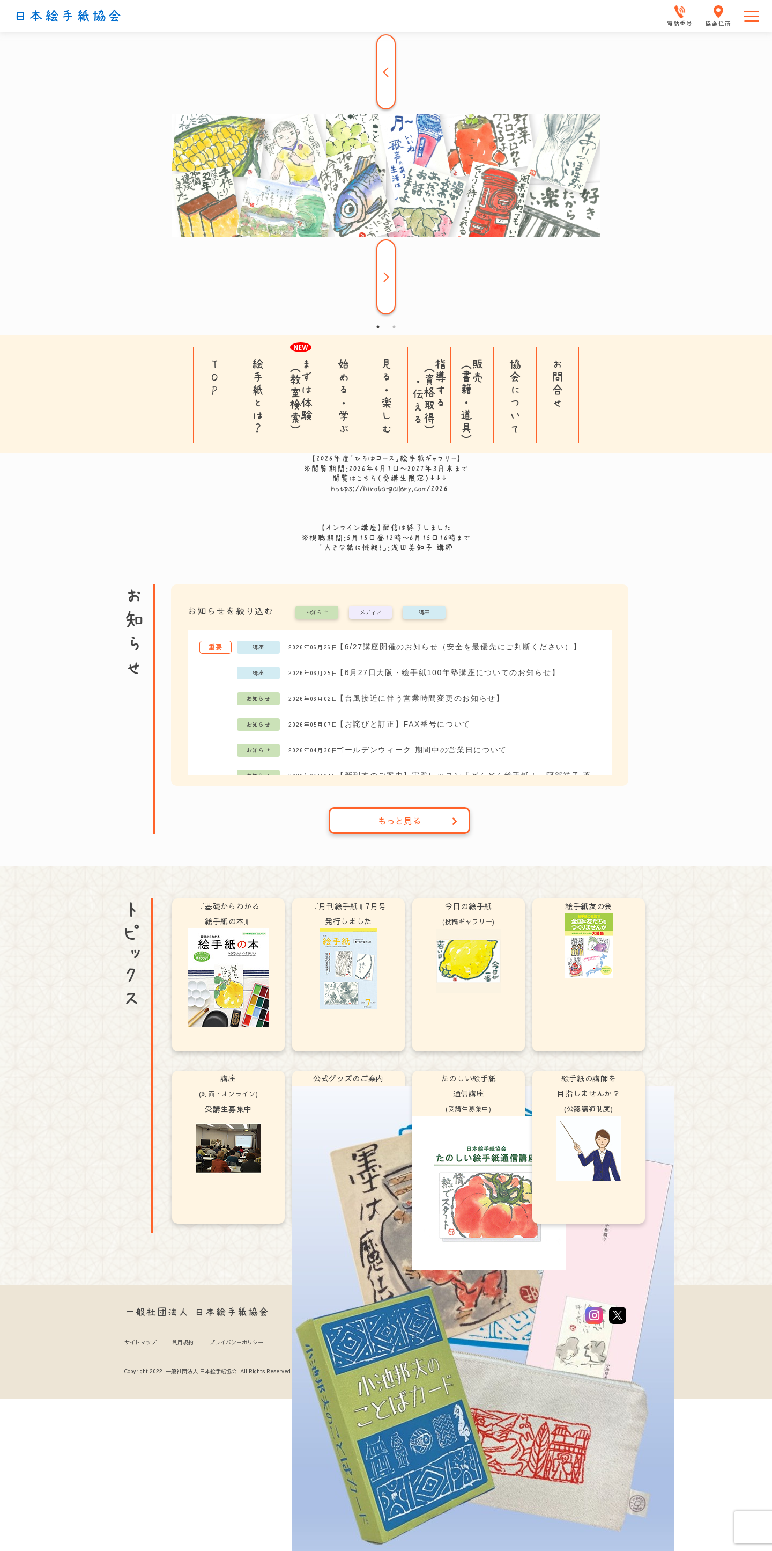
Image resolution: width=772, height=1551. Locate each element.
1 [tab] (378, 326)
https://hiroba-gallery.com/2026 (389, 488)
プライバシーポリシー (236, 1342)
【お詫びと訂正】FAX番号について (403, 724)
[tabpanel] (386, 175)
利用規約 (183, 1342)
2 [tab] (394, 326)
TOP (214, 376)
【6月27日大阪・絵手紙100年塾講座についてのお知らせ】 (448, 672)
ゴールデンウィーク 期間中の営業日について (421, 749)
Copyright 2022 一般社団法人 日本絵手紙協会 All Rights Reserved (207, 1371)
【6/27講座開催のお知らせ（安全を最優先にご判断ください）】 (458, 646)
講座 (424, 613)
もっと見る (418, 820)
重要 (215, 646)
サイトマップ (140, 1342)
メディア (370, 613)
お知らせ (317, 613)
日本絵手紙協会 (68, 16)
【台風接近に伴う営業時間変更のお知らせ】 (420, 698)
